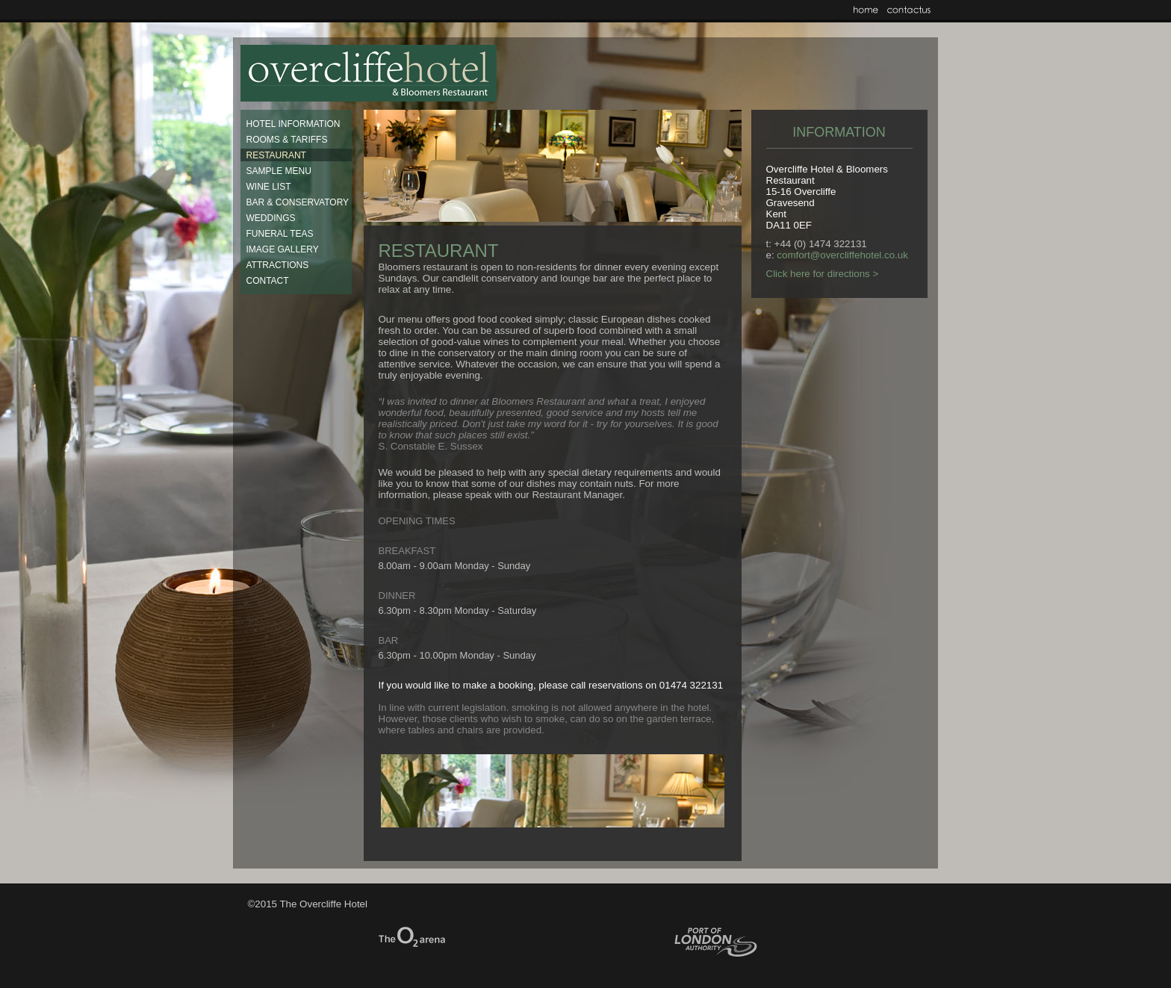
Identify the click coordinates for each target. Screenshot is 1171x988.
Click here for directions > (822, 273)
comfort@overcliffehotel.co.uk (842, 255)
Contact (908, 9)
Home (866, 9)
